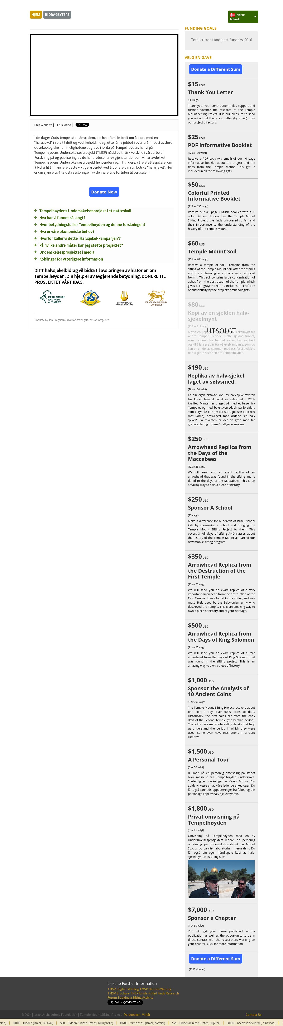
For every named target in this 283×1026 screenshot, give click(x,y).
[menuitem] (243, 16)
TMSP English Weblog (123, 989)
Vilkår (146, 1014)
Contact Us (254, 1014)
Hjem (36, 14)
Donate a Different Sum (215, 69)
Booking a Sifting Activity (135, 997)
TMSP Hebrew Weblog (155, 989)
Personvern (132, 1014)
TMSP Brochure (118, 993)
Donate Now (104, 192)
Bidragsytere (57, 14)
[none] (243, 16)
